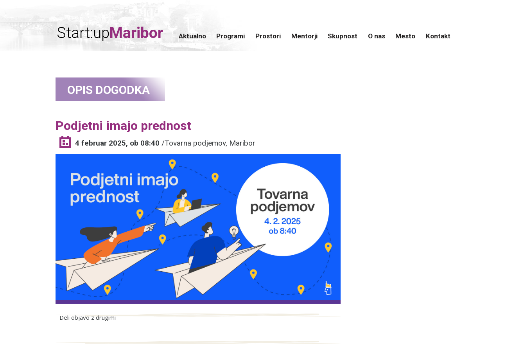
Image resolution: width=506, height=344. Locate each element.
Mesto (405, 36)
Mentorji (304, 36)
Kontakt (438, 36)
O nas (376, 36)
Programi (230, 36)
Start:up (110, 33)
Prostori (268, 36)
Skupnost (342, 36)
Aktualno (192, 36)
